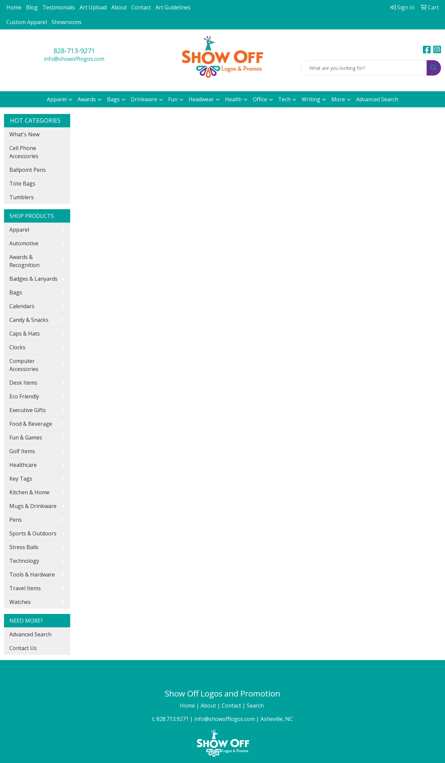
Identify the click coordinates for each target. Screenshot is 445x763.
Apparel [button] (57, 99)
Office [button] (260, 99)
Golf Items (22, 451)
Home (13, 7)
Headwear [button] (201, 99)
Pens (15, 519)
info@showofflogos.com (74, 58)
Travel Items (25, 588)
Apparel (19, 229)
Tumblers (21, 197)
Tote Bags (22, 183)
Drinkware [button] (144, 99)
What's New (24, 134)
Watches (20, 602)
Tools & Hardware (32, 574)
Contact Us (23, 648)
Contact (141, 7)
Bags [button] (113, 99)
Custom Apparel (26, 22)
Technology (24, 560)
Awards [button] (87, 99)
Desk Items (23, 382)
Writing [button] (311, 99)
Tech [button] (284, 99)
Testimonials (58, 7)
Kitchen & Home (29, 492)
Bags (15, 292)
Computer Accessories (23, 365)
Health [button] (233, 99)
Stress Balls (23, 547)
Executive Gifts (27, 410)
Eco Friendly (24, 396)
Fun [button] (173, 99)
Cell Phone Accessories (23, 152)
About (119, 7)
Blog (32, 7)
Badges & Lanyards (33, 278)
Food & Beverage (30, 423)
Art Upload (93, 7)
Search (256, 705)
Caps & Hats (24, 333)
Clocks (17, 347)
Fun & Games (25, 437)
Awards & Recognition (24, 261)
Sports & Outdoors (33, 533)
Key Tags (20, 478)
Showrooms (66, 22)
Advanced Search (377, 99)
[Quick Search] (364, 68)
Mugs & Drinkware (33, 506)
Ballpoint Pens (27, 169)
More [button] (338, 99)
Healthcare (23, 465)
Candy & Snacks (28, 320)
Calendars (21, 306)
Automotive (23, 243)
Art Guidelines (173, 7)
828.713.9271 (172, 719)
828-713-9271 (74, 50)
